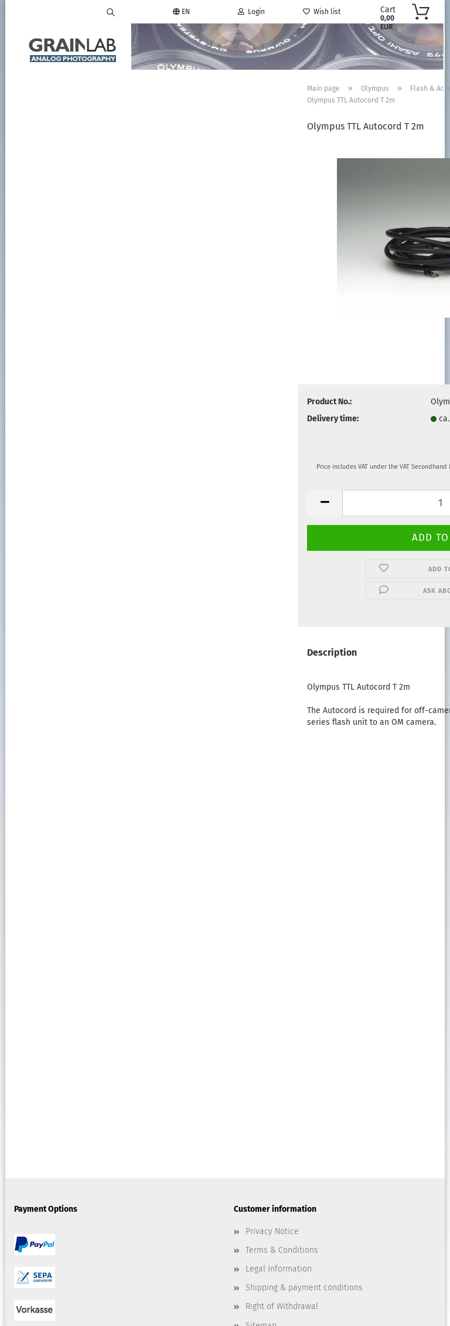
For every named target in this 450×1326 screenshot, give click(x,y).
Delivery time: (186, 420)
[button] (178, 504)
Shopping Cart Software (181, 1293)
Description (185, 654)
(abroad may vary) (366, 420)
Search (74, 156)
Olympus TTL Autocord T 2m (74, 343)
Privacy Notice (272, 910)
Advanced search (74, 182)
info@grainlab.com (293, 1111)
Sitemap (261, 1004)
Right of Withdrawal (282, 985)
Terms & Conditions (282, 928)
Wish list (321, 12)
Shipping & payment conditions (304, 966)
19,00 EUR (74, 368)
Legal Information (279, 947)
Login (251, 12)
